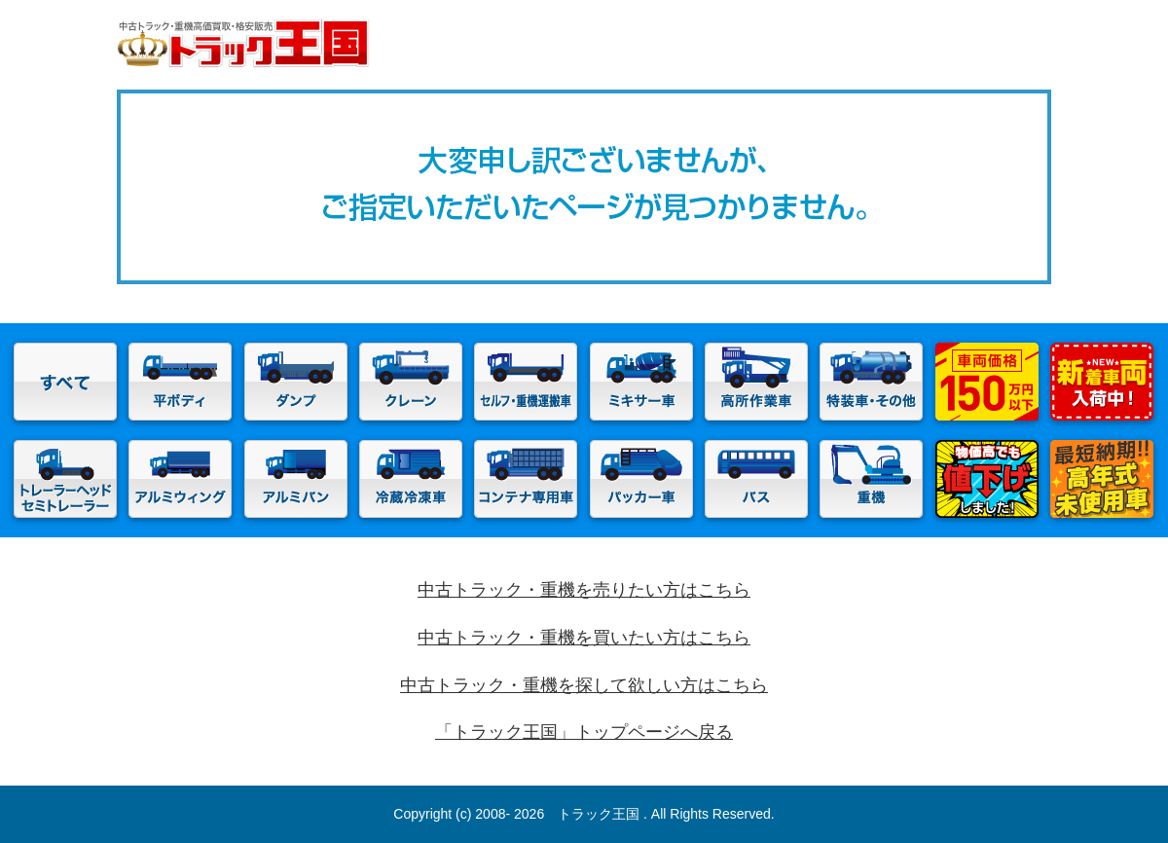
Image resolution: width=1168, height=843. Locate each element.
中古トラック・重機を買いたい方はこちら (584, 637)
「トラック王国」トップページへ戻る (584, 732)
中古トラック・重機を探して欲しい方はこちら (584, 685)
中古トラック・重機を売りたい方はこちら (584, 590)
